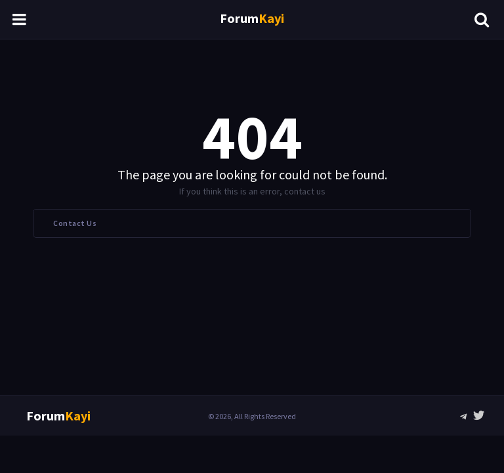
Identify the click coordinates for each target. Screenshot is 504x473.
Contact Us (74, 223)
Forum (252, 18)
